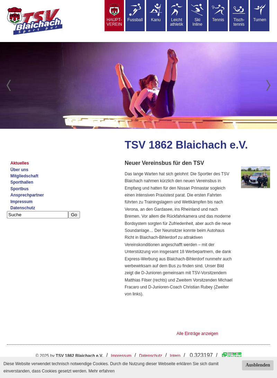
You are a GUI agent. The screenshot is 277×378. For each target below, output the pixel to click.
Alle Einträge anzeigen (197, 333)
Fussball (135, 12)
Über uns (19, 169)
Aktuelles (19, 163)
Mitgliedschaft (24, 176)
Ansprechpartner (27, 195)
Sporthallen (21, 182)
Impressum (21, 201)
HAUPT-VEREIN (114, 15)
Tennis (218, 12)
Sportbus (19, 188)
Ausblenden (257, 365)
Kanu (156, 12)
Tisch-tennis (239, 15)
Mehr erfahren (101, 371)
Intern (175, 355)
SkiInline (197, 15)
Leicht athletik (176, 15)
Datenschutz (22, 207)
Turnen (259, 12)
